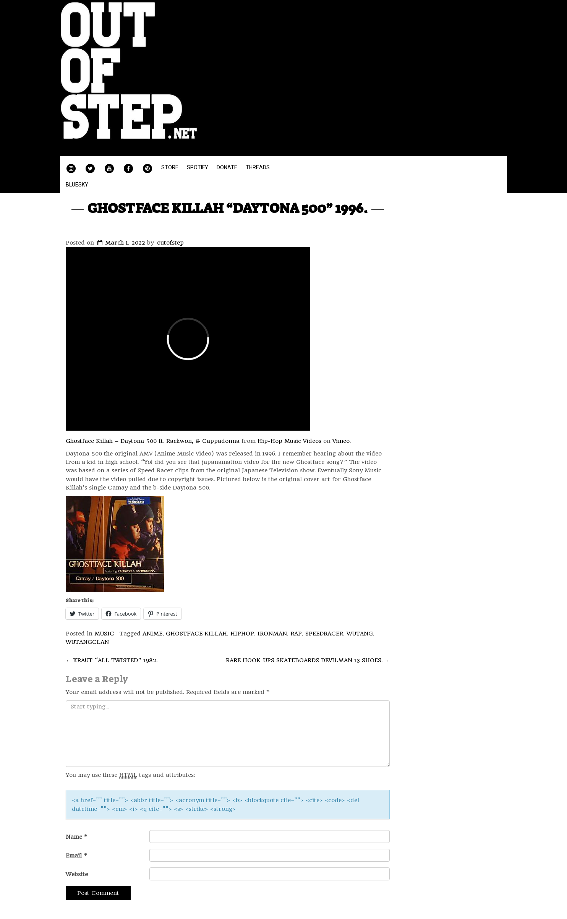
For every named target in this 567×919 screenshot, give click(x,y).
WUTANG (360, 633)
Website (77, 874)
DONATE (227, 167)
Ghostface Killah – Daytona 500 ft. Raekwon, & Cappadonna (153, 441)
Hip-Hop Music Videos (289, 441)
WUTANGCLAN (87, 642)
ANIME (152, 633)
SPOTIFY (197, 167)
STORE (169, 167)
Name (76, 836)
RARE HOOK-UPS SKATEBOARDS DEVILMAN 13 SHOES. (308, 660)
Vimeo (341, 441)
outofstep (170, 242)
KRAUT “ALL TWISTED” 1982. (111, 660)
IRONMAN (272, 633)
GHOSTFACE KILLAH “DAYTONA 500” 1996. (227, 208)
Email (76, 855)
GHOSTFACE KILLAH (196, 633)
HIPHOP (242, 633)
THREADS (258, 167)
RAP (296, 633)
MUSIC (104, 633)
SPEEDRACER (324, 633)
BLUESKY (77, 185)
